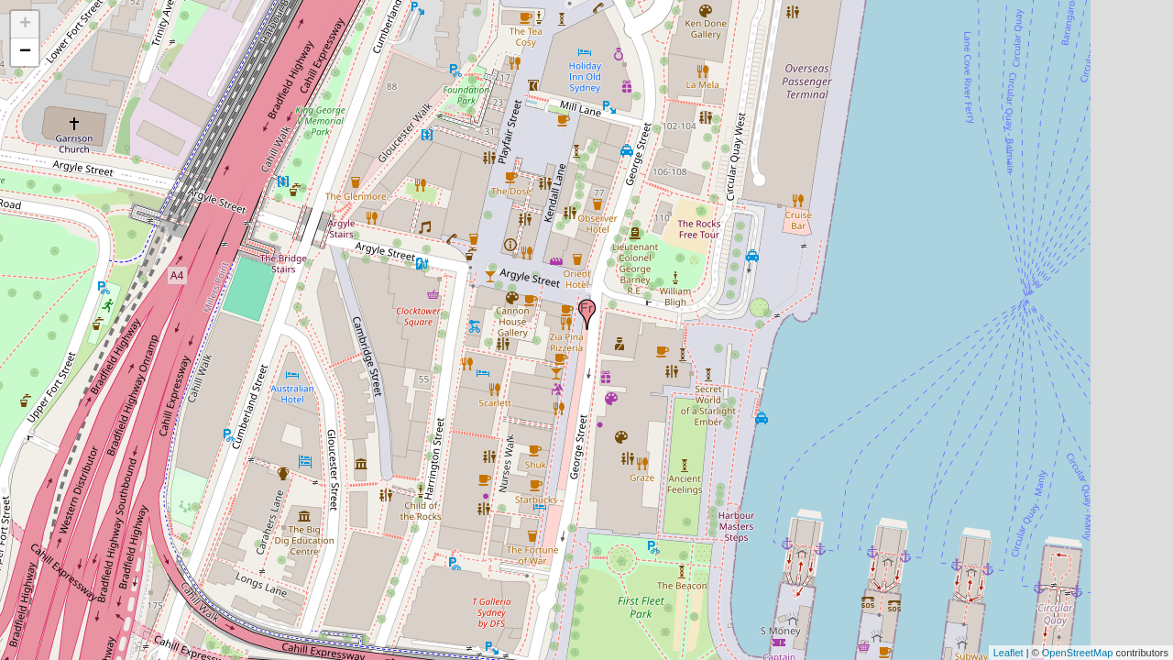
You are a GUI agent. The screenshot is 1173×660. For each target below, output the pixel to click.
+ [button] (25, 24)
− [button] (25, 52)
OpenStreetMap (1077, 652)
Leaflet (1008, 652)
